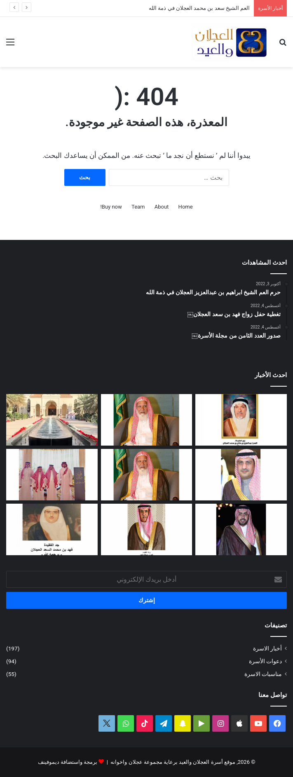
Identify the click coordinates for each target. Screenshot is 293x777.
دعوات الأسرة (265, 661)
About (162, 207)
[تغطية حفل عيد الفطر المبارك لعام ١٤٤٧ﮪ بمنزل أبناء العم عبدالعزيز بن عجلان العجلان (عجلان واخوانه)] (52, 420)
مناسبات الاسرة (263, 674)
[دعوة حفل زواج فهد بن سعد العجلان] (241, 529)
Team (138, 207)
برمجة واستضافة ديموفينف (67, 762)
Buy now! (111, 207)
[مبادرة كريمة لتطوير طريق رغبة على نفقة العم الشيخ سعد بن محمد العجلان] (146, 474)
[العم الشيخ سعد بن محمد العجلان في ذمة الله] (146, 420)
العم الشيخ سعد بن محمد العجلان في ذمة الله (199, 8)
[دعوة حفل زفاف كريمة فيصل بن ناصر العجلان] (241, 474)
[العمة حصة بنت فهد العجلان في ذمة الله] (241, 420)
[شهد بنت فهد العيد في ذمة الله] (146, 529)
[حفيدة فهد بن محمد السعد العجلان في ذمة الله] (52, 529)
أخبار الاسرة (267, 648)
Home (185, 207)
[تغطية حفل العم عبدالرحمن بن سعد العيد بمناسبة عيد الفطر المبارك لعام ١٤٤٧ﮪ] (52, 474)
